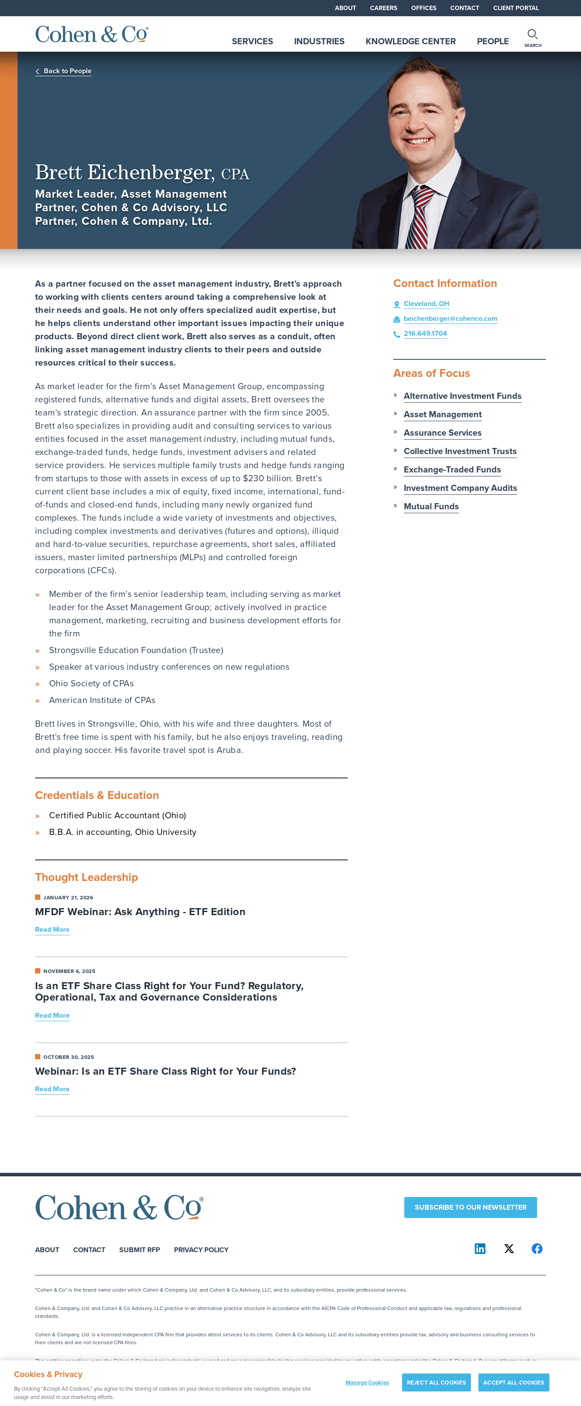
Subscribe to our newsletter (471, 1207)
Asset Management (443, 414)
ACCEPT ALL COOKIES (513, 1387)
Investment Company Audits (460, 487)
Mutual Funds (431, 506)
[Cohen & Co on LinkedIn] (481, 1248)
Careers (383, 8)
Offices (423, 8)
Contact (464, 8)
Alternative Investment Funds (463, 395)
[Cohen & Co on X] (509, 1248)
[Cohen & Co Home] (92, 34)
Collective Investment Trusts (460, 451)
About (345, 8)
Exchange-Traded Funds (452, 469)
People (493, 41)
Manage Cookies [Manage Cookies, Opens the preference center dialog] (367, 1387)
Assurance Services (443, 432)
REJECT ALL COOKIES (436, 1387)
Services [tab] (252, 41)
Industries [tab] (319, 41)
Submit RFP (139, 1249)
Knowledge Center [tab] (411, 41)
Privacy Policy (201, 1249)
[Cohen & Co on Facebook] (537, 1248)
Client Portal (516, 8)
